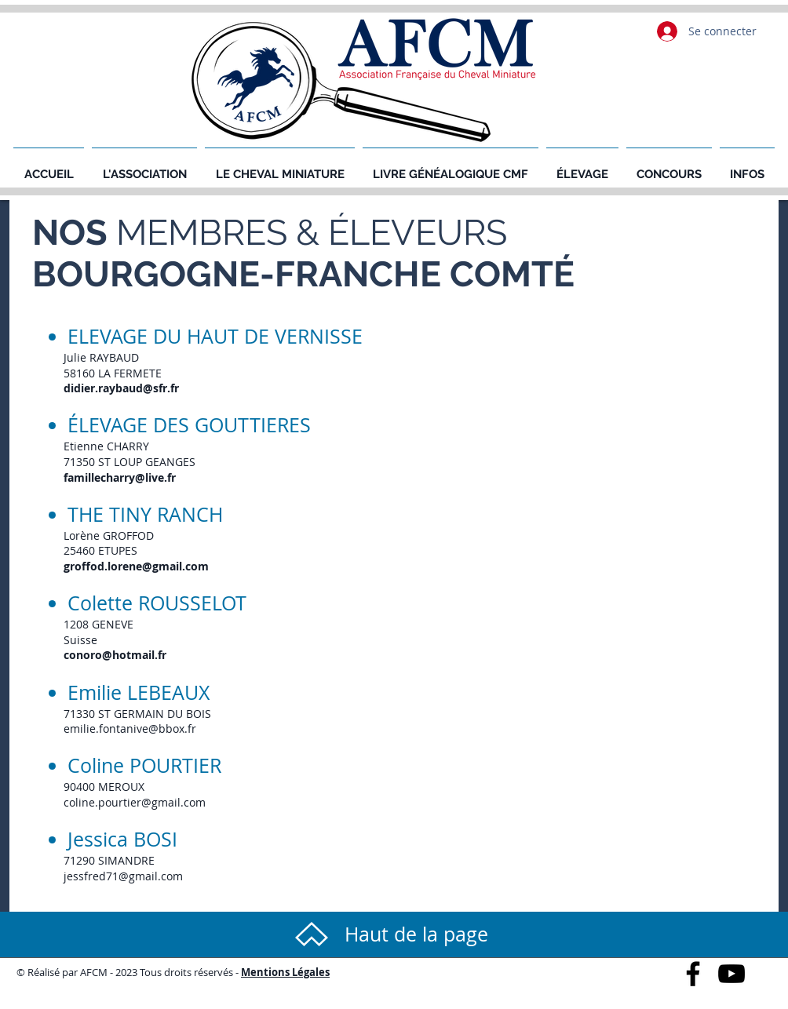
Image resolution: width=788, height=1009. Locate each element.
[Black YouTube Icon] (731, 973)
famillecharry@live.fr (120, 477)
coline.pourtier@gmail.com (135, 802)
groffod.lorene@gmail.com (136, 566)
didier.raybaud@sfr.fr (121, 388)
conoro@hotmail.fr (115, 654)
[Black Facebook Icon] (693, 973)
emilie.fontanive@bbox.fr (130, 728)
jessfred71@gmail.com (123, 876)
